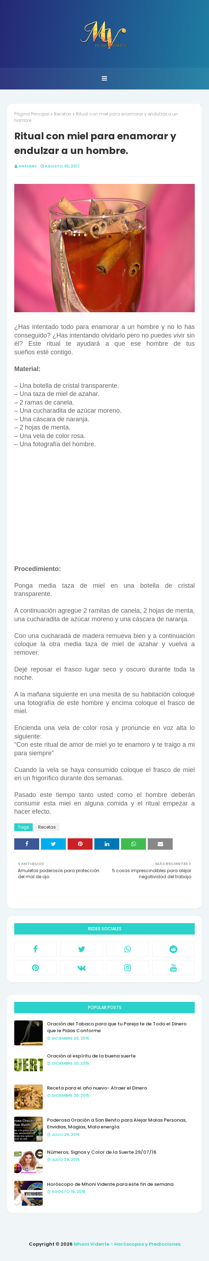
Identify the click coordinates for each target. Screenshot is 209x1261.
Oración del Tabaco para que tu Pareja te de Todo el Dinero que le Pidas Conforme (117, 1027)
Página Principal (31, 114)
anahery (28, 166)
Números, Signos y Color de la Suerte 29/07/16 (101, 1152)
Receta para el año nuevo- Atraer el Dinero (97, 1088)
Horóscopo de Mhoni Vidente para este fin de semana (110, 1184)
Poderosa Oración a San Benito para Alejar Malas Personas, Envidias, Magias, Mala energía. (117, 1124)
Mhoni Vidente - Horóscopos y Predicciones (127, 1244)
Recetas (63, 114)
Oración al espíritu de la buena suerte (91, 1055)
